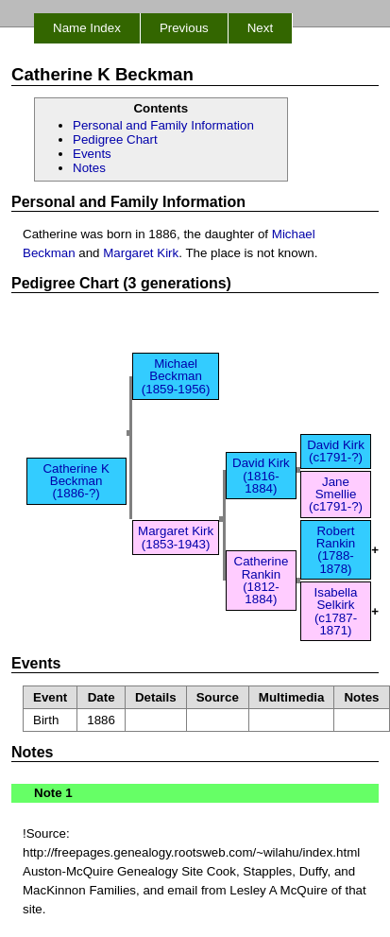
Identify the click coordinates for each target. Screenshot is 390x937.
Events (92, 154)
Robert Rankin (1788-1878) (336, 550)
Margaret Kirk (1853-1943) (175, 537)
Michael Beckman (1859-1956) (176, 376)
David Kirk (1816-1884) (261, 475)
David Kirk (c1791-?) (336, 451)
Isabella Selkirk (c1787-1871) (336, 611)
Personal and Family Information (163, 125)
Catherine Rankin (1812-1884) (261, 580)
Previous (184, 28)
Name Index (87, 28)
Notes (89, 168)
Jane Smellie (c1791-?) (336, 494)
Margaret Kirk (140, 253)
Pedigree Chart (115, 139)
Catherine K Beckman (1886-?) (75, 481)
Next (260, 28)
